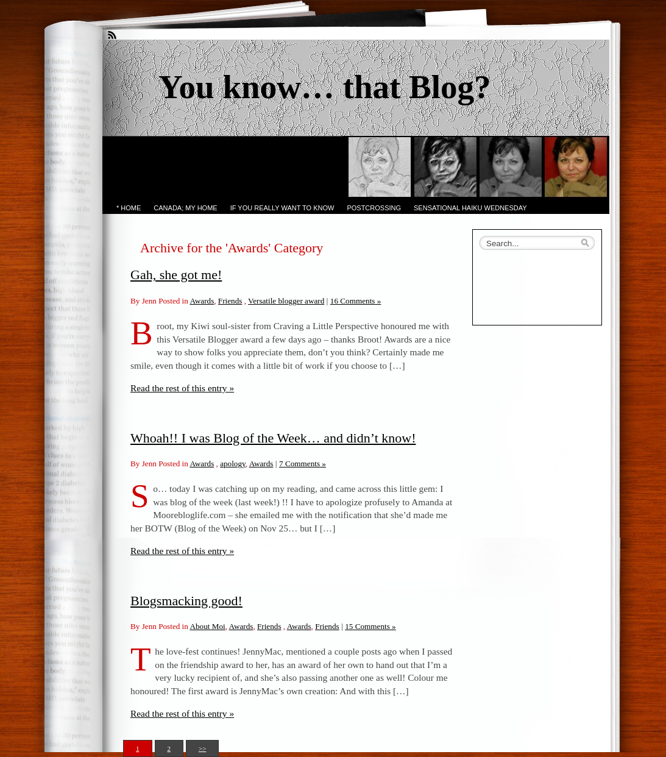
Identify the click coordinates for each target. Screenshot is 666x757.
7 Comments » (302, 463)
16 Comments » (355, 300)
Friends (230, 300)
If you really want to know (282, 207)
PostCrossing (374, 207)
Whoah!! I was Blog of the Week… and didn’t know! (273, 438)
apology (233, 463)
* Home (128, 207)
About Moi (207, 626)
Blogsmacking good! (186, 600)
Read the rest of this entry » (182, 388)
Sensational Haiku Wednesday (470, 207)
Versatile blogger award (286, 300)
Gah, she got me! (176, 274)
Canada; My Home (185, 207)
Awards (202, 300)
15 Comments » (370, 626)
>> (202, 748)
